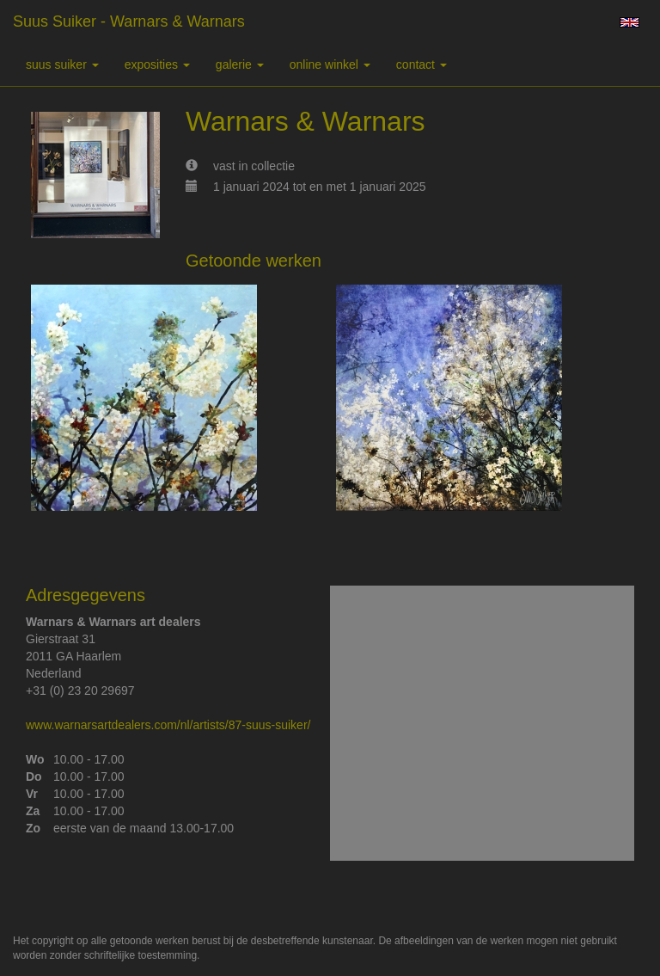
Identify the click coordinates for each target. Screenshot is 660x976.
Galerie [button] (240, 64)
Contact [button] (421, 64)
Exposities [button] (157, 64)
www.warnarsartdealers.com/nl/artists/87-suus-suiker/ (168, 725)
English (629, 22)
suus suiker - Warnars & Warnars (129, 21)
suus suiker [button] (62, 64)
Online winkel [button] (330, 64)
